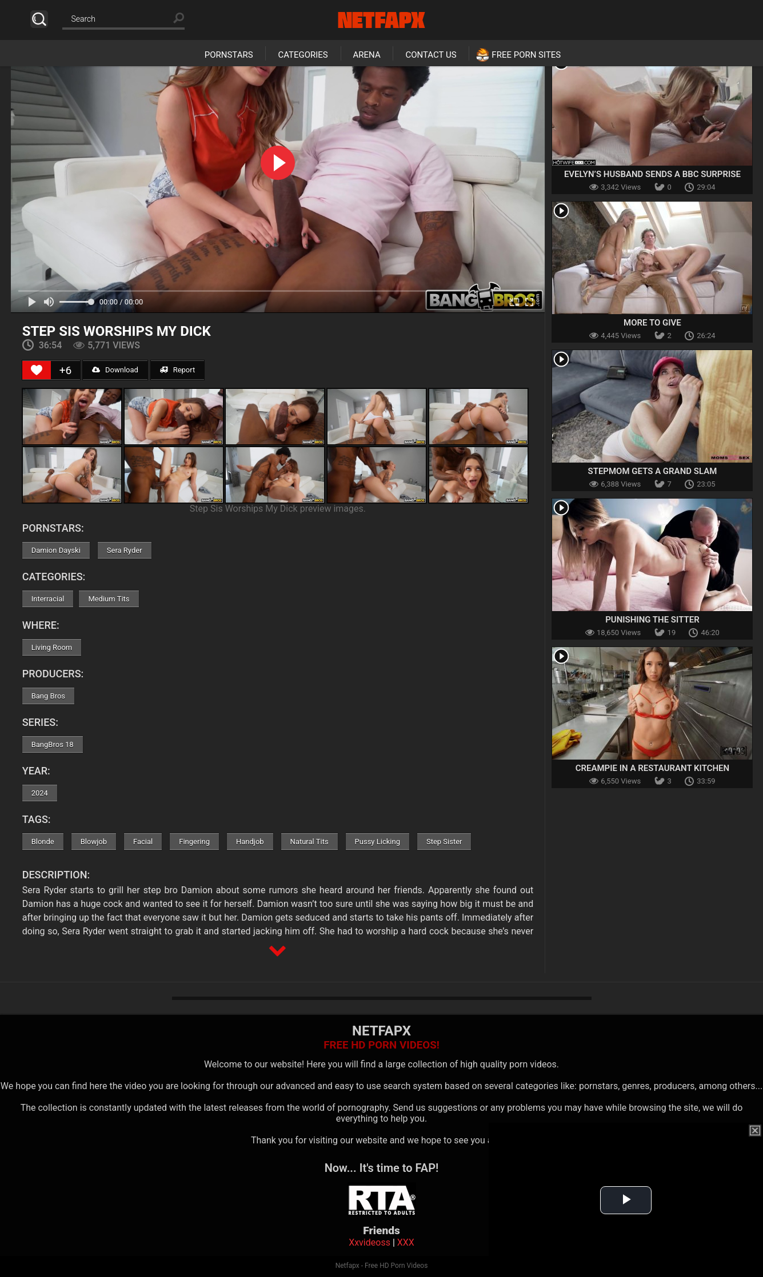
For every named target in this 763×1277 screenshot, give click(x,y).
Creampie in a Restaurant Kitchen (652, 768)
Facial (143, 841)
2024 (39, 793)
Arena (367, 55)
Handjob (250, 841)
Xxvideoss (369, 1242)
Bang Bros (48, 696)
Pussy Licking (377, 841)
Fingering (194, 841)
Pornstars (229, 55)
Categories (302, 55)
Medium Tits (108, 599)
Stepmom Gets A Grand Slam (652, 471)
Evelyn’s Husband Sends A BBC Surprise (652, 174)
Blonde (42, 841)
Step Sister (444, 841)
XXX (405, 1242)
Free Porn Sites (526, 55)
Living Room (52, 647)
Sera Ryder (124, 550)
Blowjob (94, 841)
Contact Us (430, 55)
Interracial (48, 599)
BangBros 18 (52, 744)
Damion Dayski (56, 550)
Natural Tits (309, 841)
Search (39, 19)
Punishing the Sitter (652, 620)
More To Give (652, 323)
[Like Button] (36, 370)
